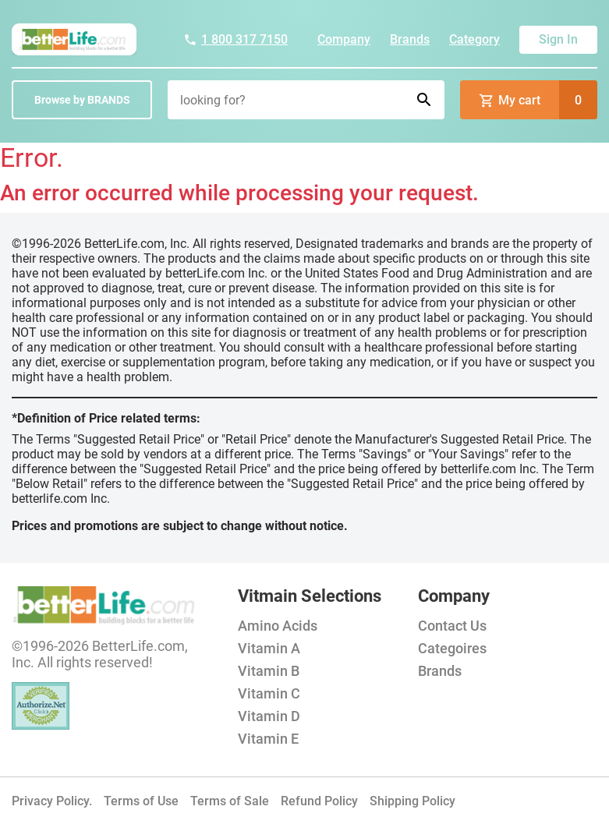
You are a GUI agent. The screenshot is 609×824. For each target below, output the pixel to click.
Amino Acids (277, 625)
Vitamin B (268, 671)
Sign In (558, 39)
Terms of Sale (229, 801)
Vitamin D (269, 716)
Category (474, 39)
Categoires (452, 648)
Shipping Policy (412, 801)
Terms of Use (141, 801)
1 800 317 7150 (235, 39)
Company (343, 39)
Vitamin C (269, 693)
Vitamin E (268, 738)
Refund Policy (319, 801)
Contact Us (452, 625)
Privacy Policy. (52, 801)
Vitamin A (269, 648)
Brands (410, 39)
